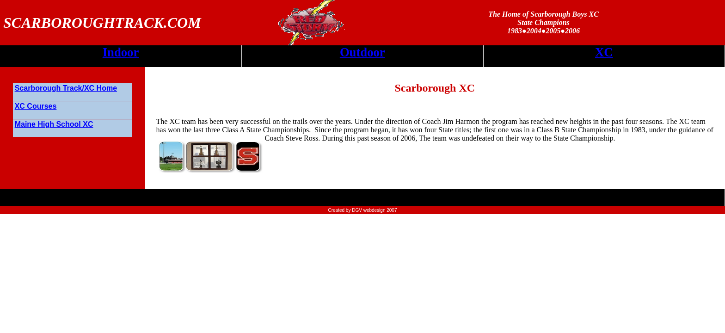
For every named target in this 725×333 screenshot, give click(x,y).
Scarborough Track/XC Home (66, 88)
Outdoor (362, 52)
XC (604, 52)
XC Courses (36, 106)
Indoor (121, 52)
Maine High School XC (54, 124)
